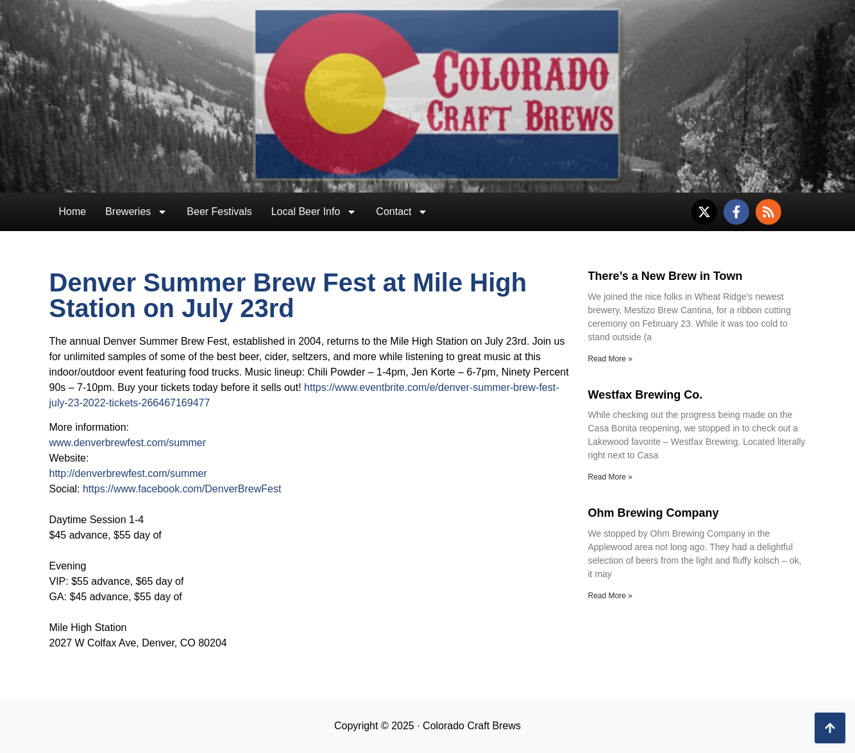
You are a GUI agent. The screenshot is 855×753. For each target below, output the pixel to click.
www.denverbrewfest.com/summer (128, 442)
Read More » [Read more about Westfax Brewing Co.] (610, 476)
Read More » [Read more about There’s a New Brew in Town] (610, 358)
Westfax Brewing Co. (645, 394)
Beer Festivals (219, 211)
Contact (402, 211)
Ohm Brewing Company (653, 512)
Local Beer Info (314, 211)
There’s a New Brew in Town (665, 276)
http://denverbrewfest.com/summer (128, 473)
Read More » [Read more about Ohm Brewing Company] (610, 595)
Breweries (136, 211)
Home (73, 211)
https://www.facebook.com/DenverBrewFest (182, 488)
